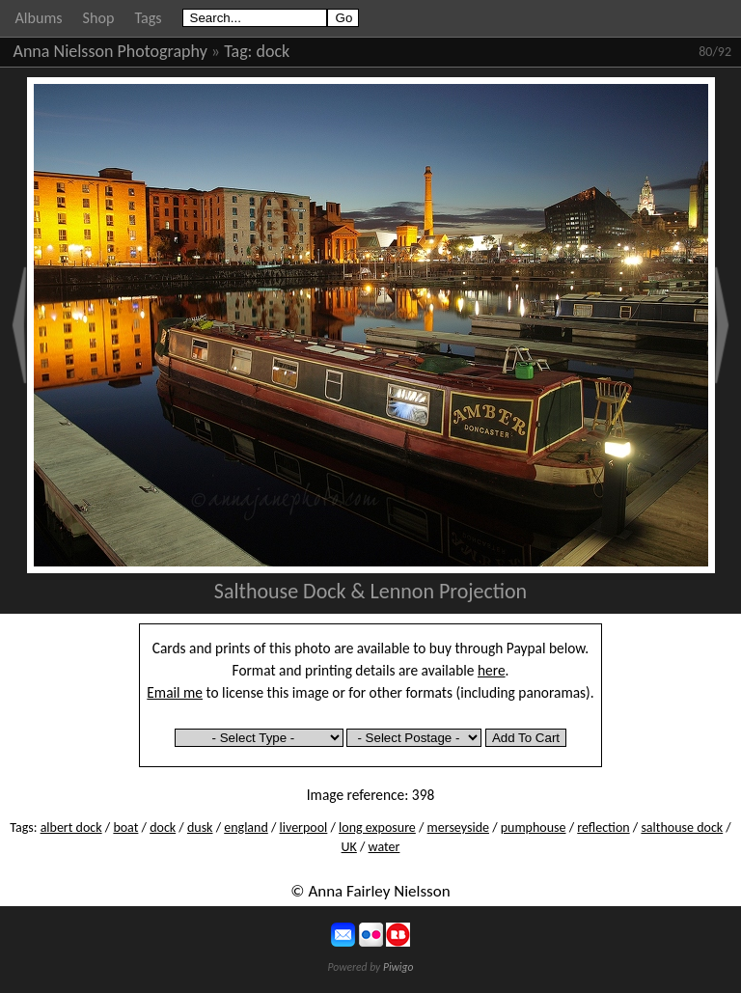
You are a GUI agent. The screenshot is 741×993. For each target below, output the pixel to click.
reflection (603, 827)
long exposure (377, 827)
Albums (39, 18)
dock (273, 51)
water (384, 847)
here (492, 670)
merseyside (458, 827)
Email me (175, 692)
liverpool (304, 827)
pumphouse (533, 827)
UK (349, 847)
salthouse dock (682, 827)
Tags (147, 18)
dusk (200, 827)
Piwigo (398, 967)
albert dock (71, 827)
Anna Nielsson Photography (110, 51)
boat (125, 827)
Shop (99, 18)
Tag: (238, 51)
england (246, 827)
